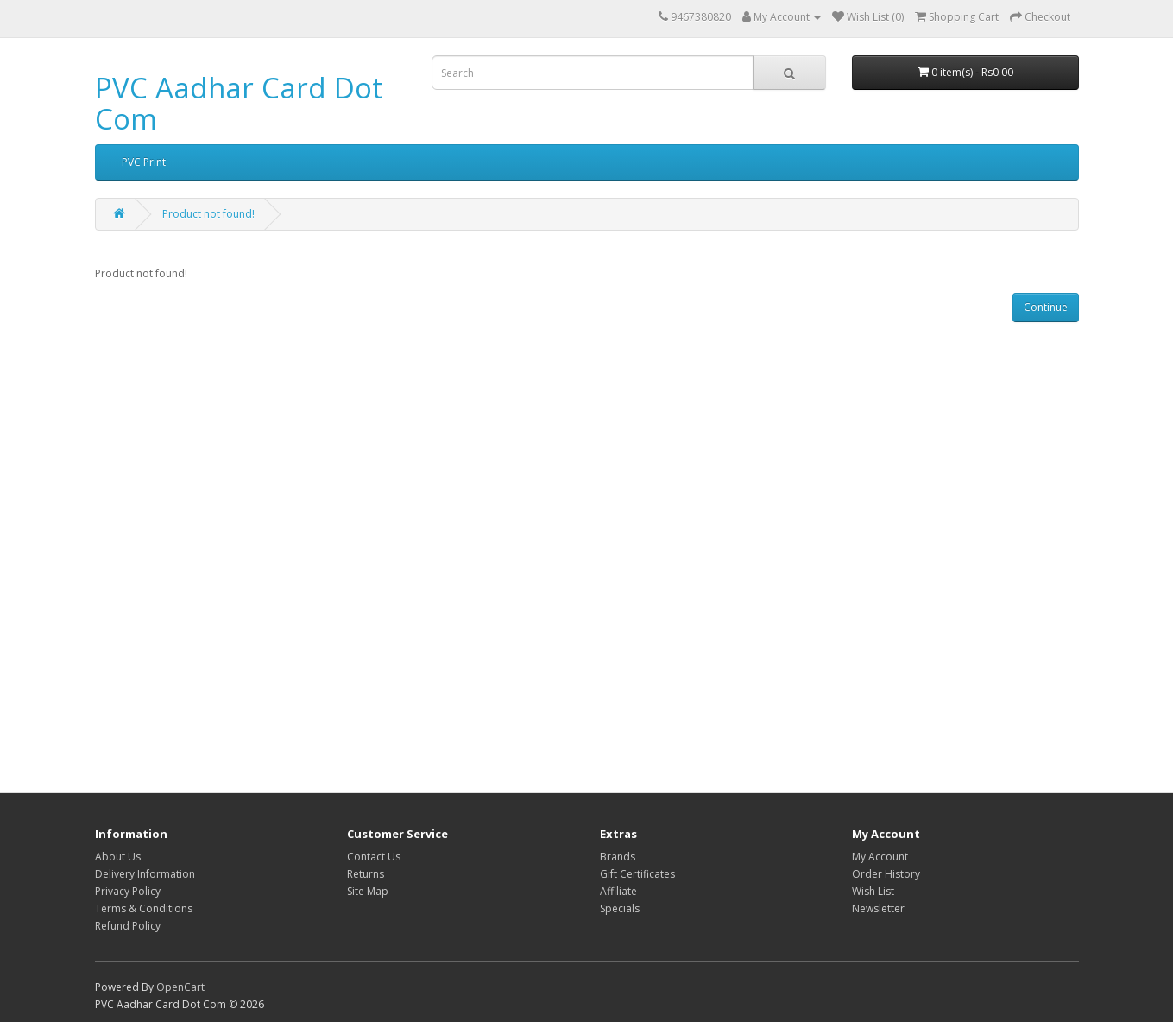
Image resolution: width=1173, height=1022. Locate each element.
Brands (617, 856)
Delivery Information (145, 873)
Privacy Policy (128, 891)
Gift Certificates (637, 873)
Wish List (873, 891)
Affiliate (618, 891)
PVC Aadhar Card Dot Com (238, 103)
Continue (1046, 307)
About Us (118, 856)
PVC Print (144, 162)
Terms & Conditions (143, 908)
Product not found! (208, 213)
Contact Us (373, 856)
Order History (886, 873)
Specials (620, 908)
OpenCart (180, 987)
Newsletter (878, 908)
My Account (880, 856)
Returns (365, 873)
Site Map (367, 891)
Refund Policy (128, 925)
